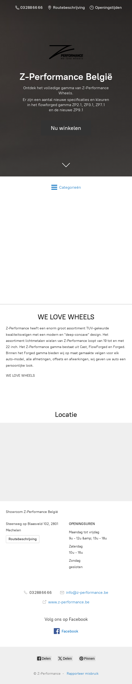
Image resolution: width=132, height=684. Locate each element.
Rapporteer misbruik (83, 674)
